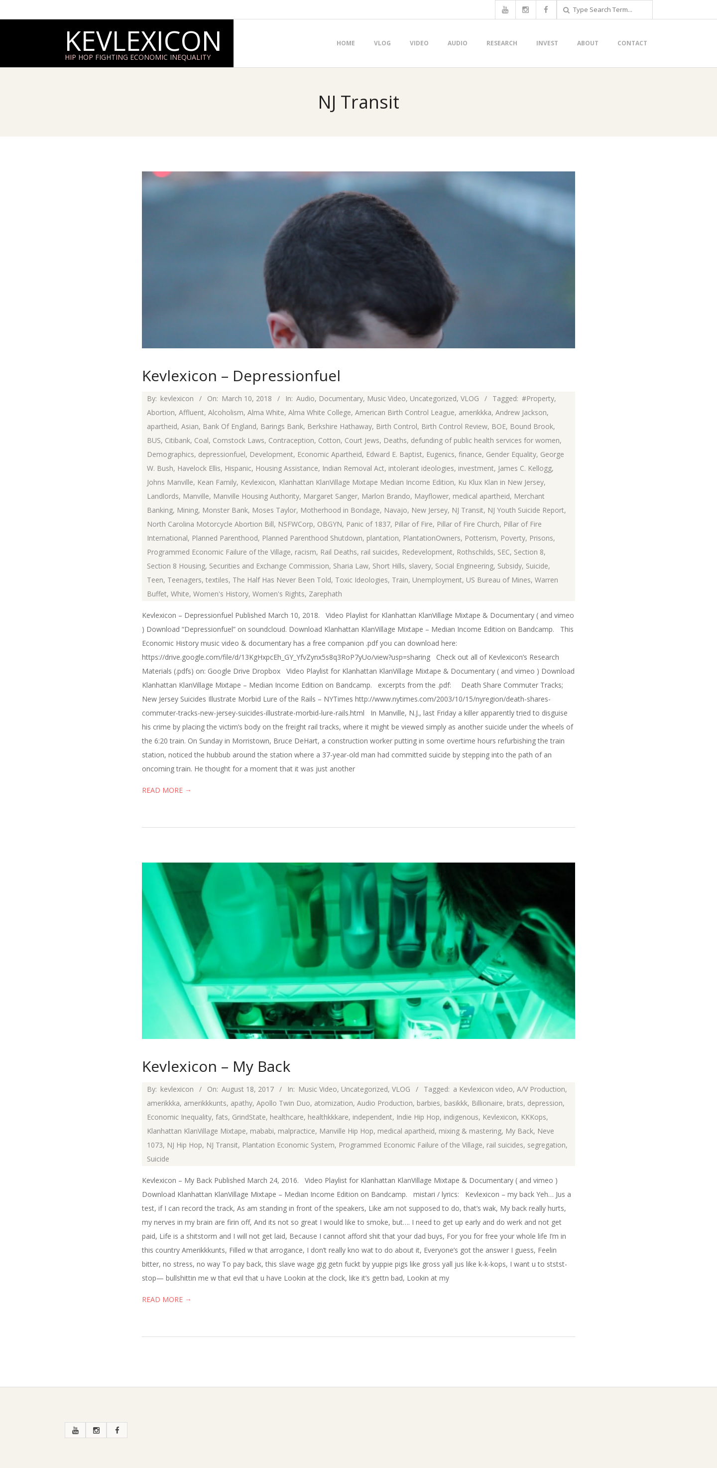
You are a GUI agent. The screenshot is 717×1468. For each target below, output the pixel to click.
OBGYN (329, 524)
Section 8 (529, 552)
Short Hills (388, 566)
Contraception (291, 440)
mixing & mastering (470, 1131)
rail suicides (379, 552)
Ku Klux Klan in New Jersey (501, 482)
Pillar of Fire (413, 524)
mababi (262, 1131)
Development (271, 454)
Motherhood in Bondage (340, 510)
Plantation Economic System (288, 1145)
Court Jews (362, 440)
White (180, 593)
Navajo (395, 510)
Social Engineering (464, 566)
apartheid (162, 426)
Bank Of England (229, 426)
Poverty (512, 538)
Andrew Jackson (521, 412)
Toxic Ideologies (361, 580)
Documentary (341, 398)
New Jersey (429, 510)
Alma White (265, 412)
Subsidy (509, 566)
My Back (519, 1131)
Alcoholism (225, 412)
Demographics (170, 454)
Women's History (220, 593)
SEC (503, 552)
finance (470, 454)
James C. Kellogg (525, 468)
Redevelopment (427, 552)
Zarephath (325, 593)
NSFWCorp (295, 524)
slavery (420, 566)
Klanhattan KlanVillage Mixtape (196, 1131)
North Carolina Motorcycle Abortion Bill (210, 524)
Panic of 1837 (368, 524)
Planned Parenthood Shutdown (312, 538)
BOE (498, 426)
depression (545, 1103)
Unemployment (437, 580)
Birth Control (396, 426)
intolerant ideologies (421, 468)
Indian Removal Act (353, 468)
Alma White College (319, 412)
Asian (190, 426)
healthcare (287, 1117)
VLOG (382, 43)
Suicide (537, 566)
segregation (546, 1145)
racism (305, 552)
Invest (547, 43)
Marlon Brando (385, 496)
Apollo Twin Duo (283, 1103)
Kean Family (217, 482)
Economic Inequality (179, 1117)
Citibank (177, 440)
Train (400, 580)
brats (515, 1103)
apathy (241, 1103)
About (587, 43)
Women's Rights (278, 593)
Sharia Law (350, 566)
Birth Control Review (454, 426)
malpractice (296, 1131)
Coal (201, 440)
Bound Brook (531, 426)
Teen (155, 580)
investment (476, 468)
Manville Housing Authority (256, 496)
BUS (154, 440)
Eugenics (440, 454)
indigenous (461, 1117)
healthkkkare (328, 1117)
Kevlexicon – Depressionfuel (241, 375)
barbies (428, 1103)
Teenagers (184, 580)
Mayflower (431, 496)
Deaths (395, 440)
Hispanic (238, 468)
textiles (217, 580)
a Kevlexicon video (483, 1089)
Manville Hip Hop (346, 1131)
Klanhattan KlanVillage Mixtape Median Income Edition (366, 482)
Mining (187, 510)
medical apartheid (481, 496)
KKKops (533, 1117)
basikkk (456, 1103)
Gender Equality (511, 454)
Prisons (541, 538)
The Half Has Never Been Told (282, 580)
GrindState (249, 1117)
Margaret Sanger (330, 496)
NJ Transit (467, 510)
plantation (382, 538)
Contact (632, 43)
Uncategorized (433, 398)
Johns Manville (170, 482)
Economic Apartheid (329, 454)
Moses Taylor (274, 510)
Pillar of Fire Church (468, 524)
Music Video (386, 398)
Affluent (191, 412)
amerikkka (475, 412)
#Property (538, 398)
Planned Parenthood (225, 538)
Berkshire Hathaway (339, 426)
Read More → (167, 790)
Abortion (161, 412)
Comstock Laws (238, 440)
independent (372, 1117)
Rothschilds (475, 552)
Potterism (480, 538)
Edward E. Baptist (394, 454)
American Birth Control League (405, 412)
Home (346, 43)
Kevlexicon (143, 40)
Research (501, 43)
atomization (333, 1103)
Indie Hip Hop (418, 1117)
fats (222, 1117)
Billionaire (487, 1103)
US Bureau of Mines (498, 580)
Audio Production (385, 1103)
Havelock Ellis (199, 468)
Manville (196, 496)
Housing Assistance (286, 468)
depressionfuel (221, 454)
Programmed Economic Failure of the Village (219, 552)
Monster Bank (225, 510)
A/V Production (541, 1089)
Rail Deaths (338, 552)
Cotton (329, 440)
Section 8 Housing (176, 566)
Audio (458, 43)
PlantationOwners (432, 538)
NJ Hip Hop (184, 1145)
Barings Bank (281, 426)
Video (419, 43)
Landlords (163, 496)
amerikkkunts (205, 1103)
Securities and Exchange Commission (269, 566)
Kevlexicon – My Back (216, 1066)
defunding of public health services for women (485, 440)
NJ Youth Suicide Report (525, 510)
